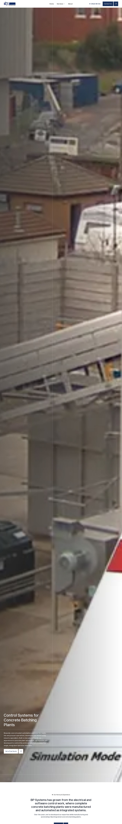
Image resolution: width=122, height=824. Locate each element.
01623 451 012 (95, 4)
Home (51, 4)
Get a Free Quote (11, 751)
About (70, 4)
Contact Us (108, 4)
